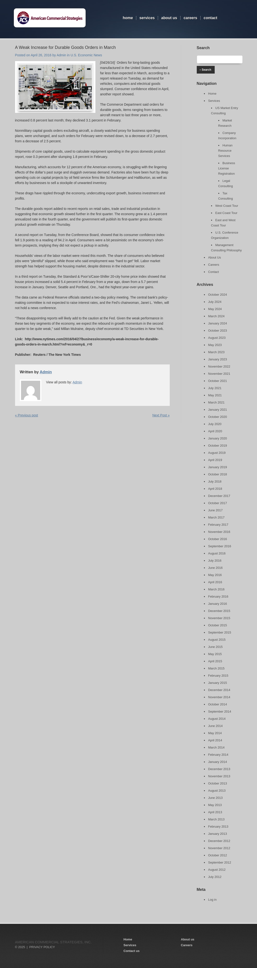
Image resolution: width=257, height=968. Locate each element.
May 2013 (215, 805)
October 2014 (217, 704)
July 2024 (215, 302)
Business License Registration (226, 168)
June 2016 (215, 568)
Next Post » (161, 415)
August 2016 (217, 553)
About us (187, 939)
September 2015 (219, 632)
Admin (61, 55)
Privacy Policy (42, 947)
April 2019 (215, 460)
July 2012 (215, 877)
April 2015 (215, 661)
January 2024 (217, 323)
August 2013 (217, 790)
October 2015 (217, 625)
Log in (212, 899)
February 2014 (218, 754)
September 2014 (219, 711)
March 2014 (216, 747)
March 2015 (216, 668)
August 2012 (217, 869)
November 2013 (219, 776)
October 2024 (217, 294)
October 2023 (217, 330)
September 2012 (219, 862)
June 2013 (215, 798)
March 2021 (216, 402)
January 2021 (217, 409)
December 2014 (219, 690)
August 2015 (217, 639)
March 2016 (216, 589)
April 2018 (215, 488)
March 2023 (216, 352)
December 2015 (219, 611)
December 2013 (219, 769)
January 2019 (217, 467)
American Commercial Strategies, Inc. (53, 942)
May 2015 (215, 654)
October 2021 (217, 381)
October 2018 (217, 474)
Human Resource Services (225, 151)
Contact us (132, 951)
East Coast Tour (226, 213)
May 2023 (215, 345)
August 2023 (217, 338)
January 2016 (217, 603)
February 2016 (218, 596)
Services (147, 18)
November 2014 (219, 697)
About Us (169, 18)
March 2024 (216, 316)
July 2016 (215, 560)
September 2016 (219, 546)
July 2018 (215, 481)
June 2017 (215, 510)
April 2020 (215, 431)
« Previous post (26, 415)
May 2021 (215, 395)
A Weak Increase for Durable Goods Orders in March (65, 47)
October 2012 (217, 855)
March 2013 (216, 819)
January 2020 (217, 438)
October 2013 (217, 783)
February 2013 (218, 826)
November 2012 (219, 848)
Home (128, 18)
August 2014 (217, 718)
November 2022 (219, 366)
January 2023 (217, 359)
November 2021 (219, 373)
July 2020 (215, 424)
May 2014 (215, 733)
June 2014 (215, 726)
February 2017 (218, 524)
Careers (190, 18)
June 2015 (215, 647)
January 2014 (217, 762)
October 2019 (217, 445)
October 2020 (217, 417)
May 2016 (215, 575)
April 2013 (215, 812)
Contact (210, 18)
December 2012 (219, 841)
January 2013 (217, 833)
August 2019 (217, 453)
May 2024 (215, 309)
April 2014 (215, 740)
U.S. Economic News (86, 55)
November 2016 (219, 532)
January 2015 (217, 683)
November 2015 (219, 618)
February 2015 (218, 675)
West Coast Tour (226, 205)
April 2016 (215, 582)
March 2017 (216, 517)
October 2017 (217, 503)
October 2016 (217, 539)
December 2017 (219, 496)
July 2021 (215, 388)
